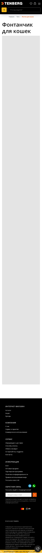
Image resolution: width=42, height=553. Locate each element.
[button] (31, 3)
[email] (19, 495)
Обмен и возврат (11, 449)
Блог (7, 466)
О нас (7, 426)
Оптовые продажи (12, 469)
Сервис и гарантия (12, 429)
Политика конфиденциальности (16, 474)
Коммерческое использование (16, 432)
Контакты (8, 455)
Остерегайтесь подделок (14, 452)
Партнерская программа (14, 471)
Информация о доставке (14, 443)
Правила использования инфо (16, 477)
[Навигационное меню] (39, 3)
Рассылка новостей (12, 480)
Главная (11, 17)
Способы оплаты (11, 446)
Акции (7, 413)
